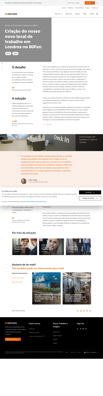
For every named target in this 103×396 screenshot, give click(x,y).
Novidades (70, 8)
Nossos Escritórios (79, 8)
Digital (85, 14)
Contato (88, 8)
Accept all (88, 382)
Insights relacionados (18, 315)
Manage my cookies (88, 388)
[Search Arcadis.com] (97, 14)
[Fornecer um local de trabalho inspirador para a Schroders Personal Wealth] (46, 326)
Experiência (68, 14)
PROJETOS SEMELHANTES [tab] (19, 310)
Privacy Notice (30, 392)
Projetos (77, 14)
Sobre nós (57, 14)
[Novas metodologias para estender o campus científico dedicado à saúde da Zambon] (77, 326)
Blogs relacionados (17, 319)
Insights (92, 14)
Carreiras (93, 8)
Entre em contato (11, 376)
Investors (64, 8)
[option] (51, 161)
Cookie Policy (42, 392)
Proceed (88, 2)
